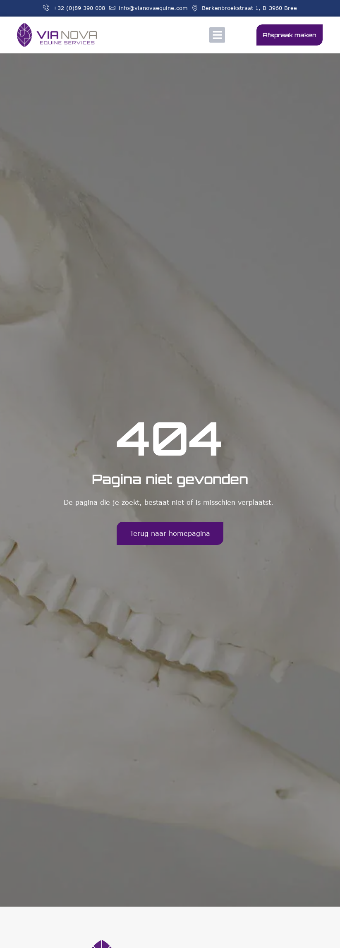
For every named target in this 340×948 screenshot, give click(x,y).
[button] (217, 35)
